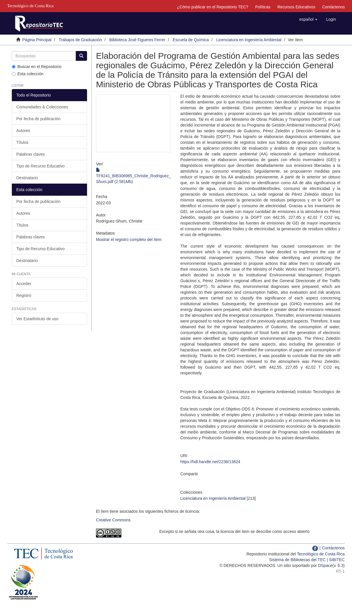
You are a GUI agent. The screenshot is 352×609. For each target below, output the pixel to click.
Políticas (262, 7)
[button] (308, 19)
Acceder (23, 283)
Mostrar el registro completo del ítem (128, 239)
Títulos (22, 142)
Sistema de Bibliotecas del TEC (297, 559)
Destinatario (27, 178)
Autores (23, 130)
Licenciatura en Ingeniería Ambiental (248, 39)
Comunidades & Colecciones (42, 107)
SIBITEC (337, 559)
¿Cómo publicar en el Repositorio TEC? (212, 7)
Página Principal (36, 39)
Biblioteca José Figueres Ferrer (137, 39)
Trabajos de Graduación (80, 39)
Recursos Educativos (296, 7)
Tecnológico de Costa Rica (321, 554)
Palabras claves (30, 154)
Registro (23, 295)
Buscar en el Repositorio (37, 66)
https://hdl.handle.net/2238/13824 (210, 461)
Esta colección (28, 73)
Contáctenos (333, 7)
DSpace (325, 565)
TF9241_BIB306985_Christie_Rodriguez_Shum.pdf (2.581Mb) (133, 176)
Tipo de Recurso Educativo (40, 166)
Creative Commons (113, 520)
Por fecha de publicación (38, 118)
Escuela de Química (191, 39)
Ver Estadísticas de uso (37, 318)
